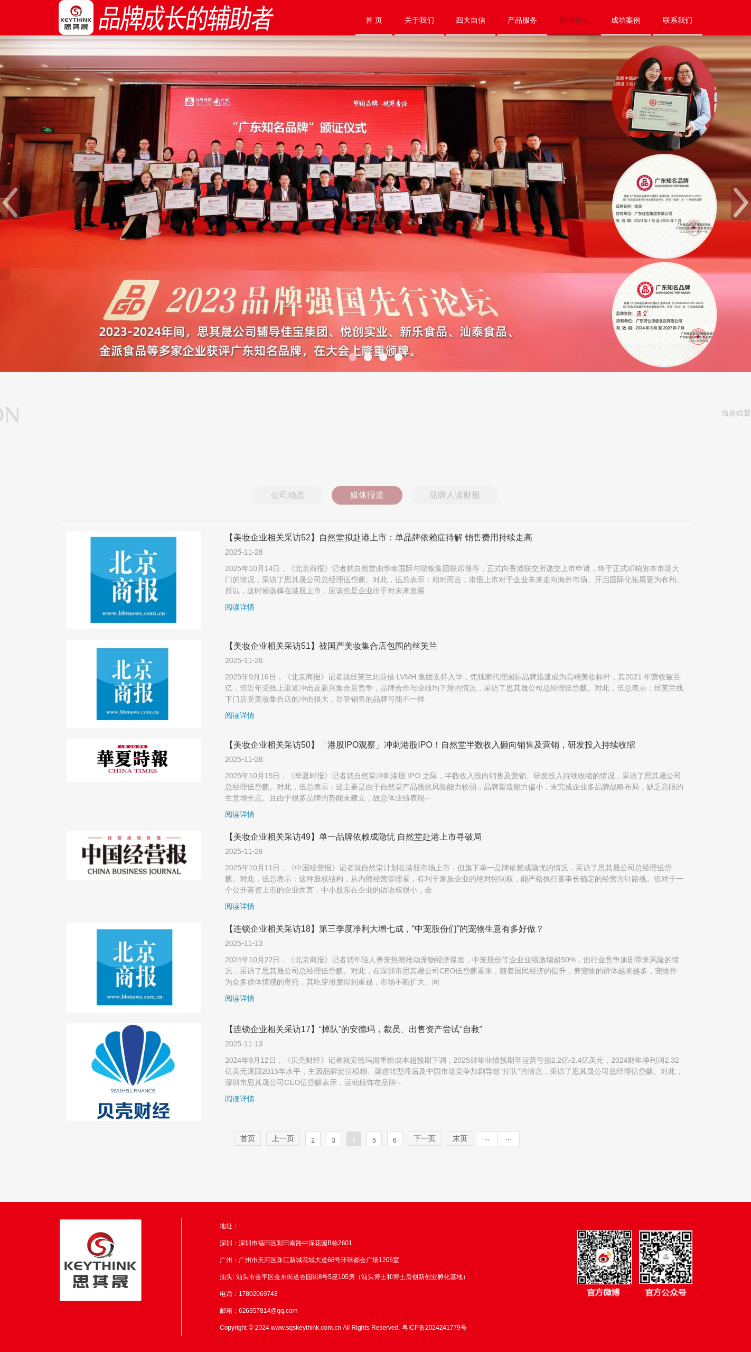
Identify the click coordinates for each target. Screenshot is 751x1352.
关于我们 (419, 20)
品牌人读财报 (454, 504)
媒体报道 (367, 504)
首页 (247, 1138)
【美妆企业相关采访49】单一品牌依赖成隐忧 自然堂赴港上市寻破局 (353, 836)
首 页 (373, 20)
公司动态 (288, 504)
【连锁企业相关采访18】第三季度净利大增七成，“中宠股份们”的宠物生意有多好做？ (384, 928)
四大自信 (470, 20)
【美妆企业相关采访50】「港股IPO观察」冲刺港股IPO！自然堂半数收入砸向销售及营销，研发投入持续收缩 (430, 744)
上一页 (283, 1138)
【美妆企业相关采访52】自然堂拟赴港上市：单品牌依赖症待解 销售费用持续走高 (378, 537)
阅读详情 (240, 607)
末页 (460, 1138)
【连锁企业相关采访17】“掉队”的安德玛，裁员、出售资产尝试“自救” (353, 1029)
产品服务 (522, 20)
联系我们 (677, 20)
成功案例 (626, 20)
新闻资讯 (574, 20)
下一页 (425, 1138)
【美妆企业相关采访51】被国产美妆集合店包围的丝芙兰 (331, 645)
